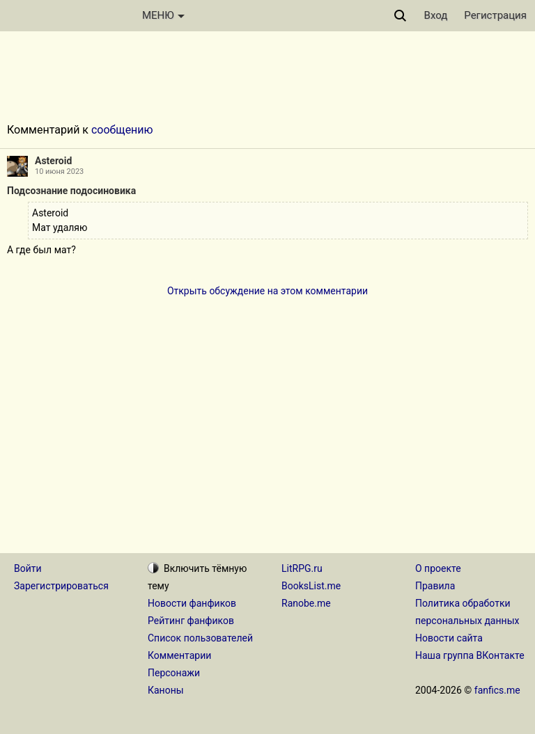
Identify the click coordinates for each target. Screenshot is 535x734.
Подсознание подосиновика (71, 190)
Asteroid (53, 160)
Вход (436, 15)
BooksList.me (311, 585)
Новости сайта (449, 638)
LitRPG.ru (302, 568)
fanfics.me (497, 690)
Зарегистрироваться (61, 585)
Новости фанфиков (192, 603)
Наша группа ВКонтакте (470, 655)
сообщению (122, 129)
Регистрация (495, 15)
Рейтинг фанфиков (191, 620)
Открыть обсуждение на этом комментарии (267, 290)
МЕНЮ (163, 15)
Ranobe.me (306, 603)
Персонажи (174, 672)
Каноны (166, 690)
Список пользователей (200, 638)
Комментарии (179, 655)
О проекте (438, 568)
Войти (28, 568)
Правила (435, 585)
